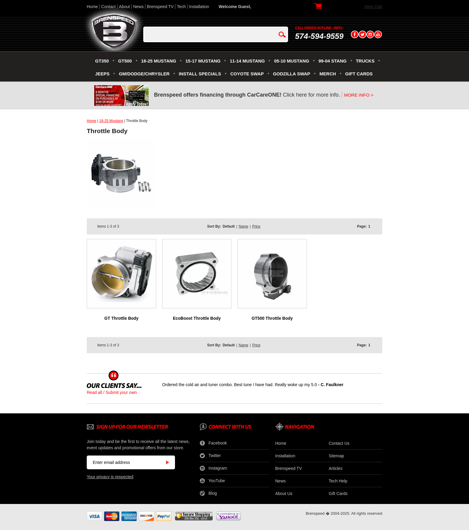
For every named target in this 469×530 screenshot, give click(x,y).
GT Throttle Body (121, 318)
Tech (181, 6)
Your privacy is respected (110, 476)
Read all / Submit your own (112, 392)
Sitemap (336, 455)
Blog (208, 493)
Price (256, 226)
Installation (199, 6)
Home (92, 6)
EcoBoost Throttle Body (197, 318)
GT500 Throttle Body (272, 318)
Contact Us (339, 443)
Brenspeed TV (160, 6)
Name (243, 226)
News (138, 6)
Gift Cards (338, 493)
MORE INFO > (358, 95)
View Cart (373, 6)
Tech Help (338, 481)
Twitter (210, 456)
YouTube (212, 481)
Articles (335, 468)
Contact (108, 6)
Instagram (213, 468)
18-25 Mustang (111, 121)
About (124, 6)
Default (229, 226)
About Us (284, 493)
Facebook (213, 443)
